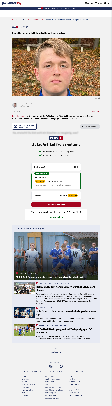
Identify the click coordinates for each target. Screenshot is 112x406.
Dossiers (25, 393)
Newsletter (25, 379)
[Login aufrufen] (107, 3)
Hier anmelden (56, 217)
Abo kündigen (74, 393)
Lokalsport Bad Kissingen (34, 20)
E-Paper (24, 376)
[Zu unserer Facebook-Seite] (61, 366)
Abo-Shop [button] (66, 8)
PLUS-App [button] (47, 8)
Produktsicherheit (52, 398)
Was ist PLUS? (74, 390)
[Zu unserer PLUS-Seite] (15, 27)
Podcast (24, 382)
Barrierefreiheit (51, 395)
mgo (70, 376)
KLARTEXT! (26, 387)
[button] (40, 8)
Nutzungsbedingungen (53, 387)
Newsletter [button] (59, 8)
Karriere (72, 379)
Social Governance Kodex (54, 390)
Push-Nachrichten (28, 384)
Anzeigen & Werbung (76, 384)
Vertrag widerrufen (76, 395)
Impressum (49, 376)
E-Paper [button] (73, 8)
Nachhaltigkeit (50, 393)
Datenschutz (49, 382)
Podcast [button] (53, 8)
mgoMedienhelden (28, 390)
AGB (46, 384)
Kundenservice (74, 382)
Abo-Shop (72, 387)
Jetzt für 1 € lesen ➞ (56, 204)
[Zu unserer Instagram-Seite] (50, 366)
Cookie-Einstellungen (53, 379)
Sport (20, 20)
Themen (25, 395)
